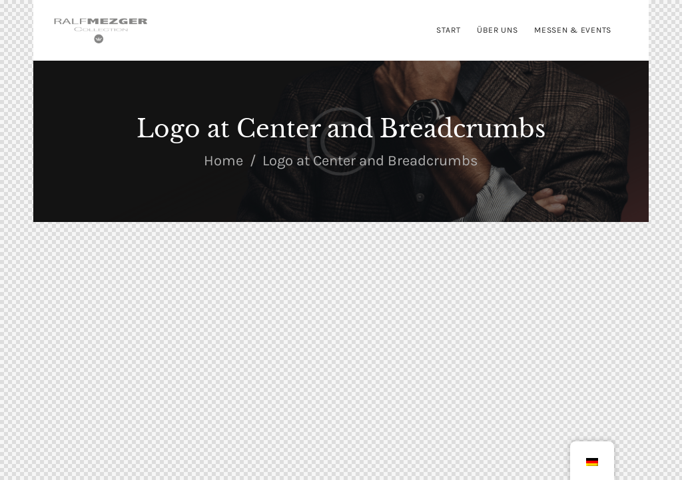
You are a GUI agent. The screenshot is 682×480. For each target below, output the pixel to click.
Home (223, 160)
